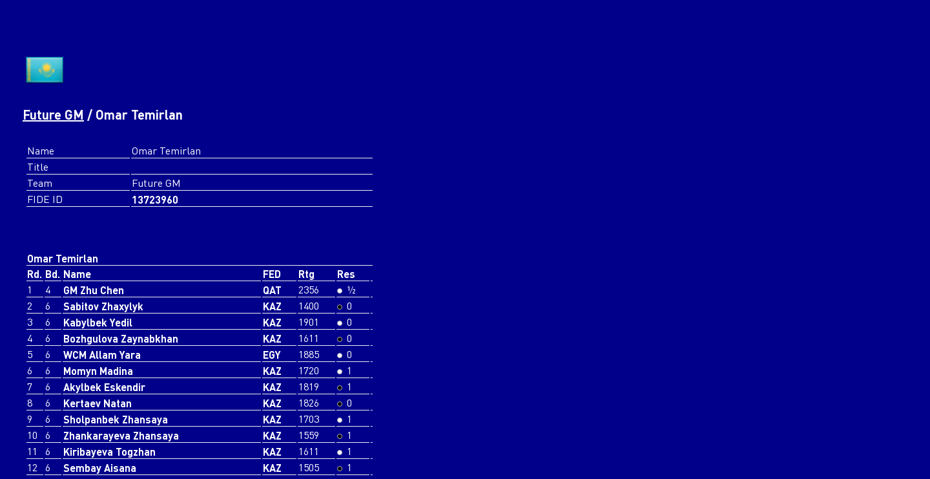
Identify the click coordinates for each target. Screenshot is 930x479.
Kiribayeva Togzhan (109, 451)
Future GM (53, 114)
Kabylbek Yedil (97, 322)
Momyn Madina (98, 371)
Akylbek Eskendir (104, 387)
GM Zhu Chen (93, 290)
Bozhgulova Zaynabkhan (120, 338)
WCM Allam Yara (102, 354)
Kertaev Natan (97, 403)
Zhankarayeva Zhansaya (121, 435)
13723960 (155, 199)
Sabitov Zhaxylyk (103, 306)
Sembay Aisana (99, 468)
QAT (272, 290)
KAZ (272, 306)
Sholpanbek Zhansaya (115, 419)
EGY (272, 354)
